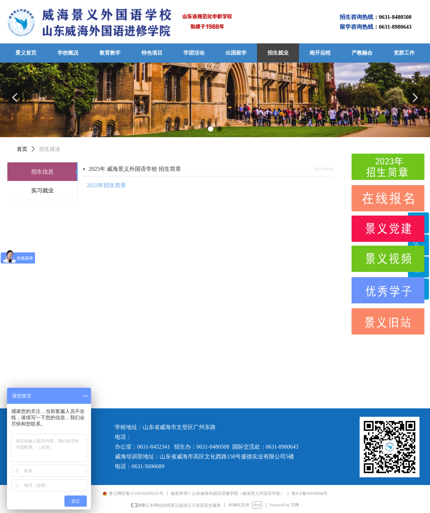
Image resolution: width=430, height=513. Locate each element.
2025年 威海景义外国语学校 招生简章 (135, 169)
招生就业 (49, 149)
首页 (22, 149)
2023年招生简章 (106, 185)
